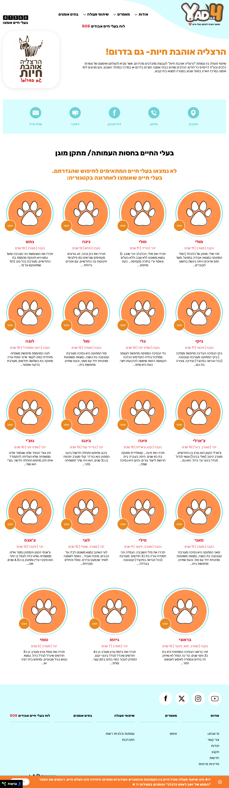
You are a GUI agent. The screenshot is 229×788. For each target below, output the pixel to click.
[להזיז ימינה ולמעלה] (5, 783)
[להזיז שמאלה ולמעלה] (3, 783)
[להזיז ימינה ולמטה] (5, 785)
